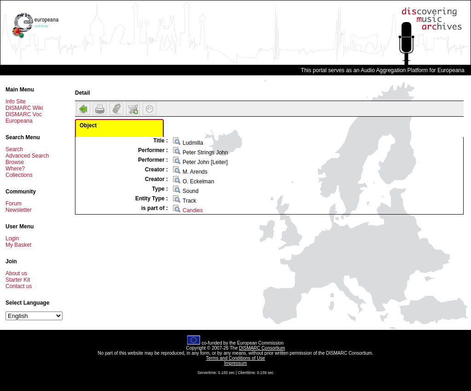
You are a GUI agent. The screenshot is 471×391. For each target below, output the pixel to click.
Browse (15, 162)
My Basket (18, 245)
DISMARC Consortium (262, 348)
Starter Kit (18, 280)
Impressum (235, 363)
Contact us (19, 286)
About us (16, 273)
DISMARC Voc (24, 114)
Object (88, 125)
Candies (193, 210)
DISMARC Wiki (24, 108)
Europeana (19, 121)
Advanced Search (27, 156)
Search (14, 149)
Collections (19, 175)
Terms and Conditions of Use (235, 358)
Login (12, 238)
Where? (15, 168)
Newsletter (19, 210)
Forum (14, 203)
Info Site (16, 101)
